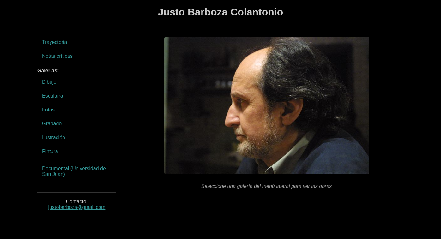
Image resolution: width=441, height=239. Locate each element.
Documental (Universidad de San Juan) (74, 171)
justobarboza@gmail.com (77, 207)
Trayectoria (54, 42)
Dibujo (49, 82)
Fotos (48, 109)
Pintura (50, 151)
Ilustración (53, 137)
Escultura (52, 96)
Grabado (52, 123)
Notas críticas (57, 56)
